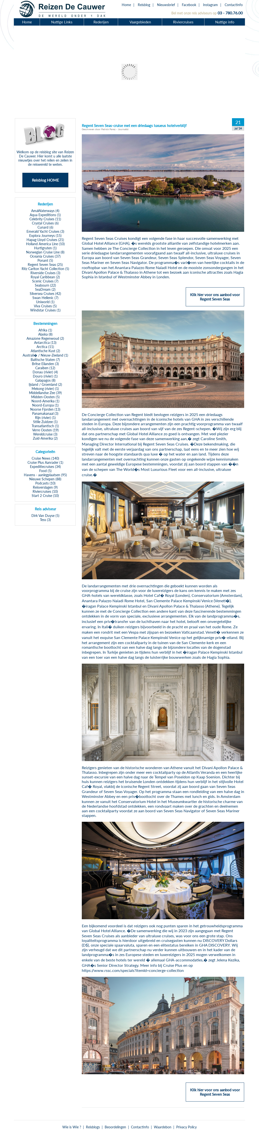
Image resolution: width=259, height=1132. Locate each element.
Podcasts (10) (45, 483)
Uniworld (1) (45, 302)
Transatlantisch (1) (45, 426)
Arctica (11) (45, 347)
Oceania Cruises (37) (45, 256)
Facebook (189, 5)
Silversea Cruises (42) (45, 293)
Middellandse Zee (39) (45, 393)
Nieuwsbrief (166, 5)
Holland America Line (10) (45, 244)
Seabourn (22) (45, 285)
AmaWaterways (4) (45, 211)
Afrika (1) (45, 330)
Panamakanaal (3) (45, 413)
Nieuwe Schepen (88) (45, 479)
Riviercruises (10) (45, 491)
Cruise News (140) (45, 458)
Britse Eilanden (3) (45, 364)
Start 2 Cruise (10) (45, 495)
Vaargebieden (140, 22)
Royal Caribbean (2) (45, 277)
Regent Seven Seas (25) (45, 264)
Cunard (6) (45, 227)
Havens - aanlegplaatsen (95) (45, 475)
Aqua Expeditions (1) (45, 215)
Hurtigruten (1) (45, 248)
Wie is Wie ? (71, 1127)
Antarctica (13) (45, 342)
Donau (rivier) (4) (45, 372)
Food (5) (45, 471)
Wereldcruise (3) (45, 434)
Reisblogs (93, 1127)
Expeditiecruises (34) (45, 466)
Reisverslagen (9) (45, 487)
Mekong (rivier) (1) (45, 389)
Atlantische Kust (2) (45, 351)
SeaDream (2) (45, 289)
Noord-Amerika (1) (45, 401)
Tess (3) (45, 520)
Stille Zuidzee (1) (45, 422)
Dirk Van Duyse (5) (45, 515)
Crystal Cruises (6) (45, 223)
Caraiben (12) (45, 368)
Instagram (210, 5)
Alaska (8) (45, 334)
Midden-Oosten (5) (45, 397)
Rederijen (101, 22)
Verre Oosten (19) (45, 430)
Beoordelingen (115, 1127)
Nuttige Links (62, 22)
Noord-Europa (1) (45, 405)
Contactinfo (234, 5)
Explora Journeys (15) (45, 235)
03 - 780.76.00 (230, 12)
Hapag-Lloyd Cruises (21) (45, 240)
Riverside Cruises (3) (45, 273)
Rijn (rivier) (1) (45, 418)
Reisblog (144, 5)
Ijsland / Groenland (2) (45, 384)
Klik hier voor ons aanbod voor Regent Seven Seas (215, 299)
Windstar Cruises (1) (45, 310)
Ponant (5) (45, 260)
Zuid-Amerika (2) (45, 438)
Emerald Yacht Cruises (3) (45, 231)
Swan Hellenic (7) (45, 298)
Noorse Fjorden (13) (45, 409)
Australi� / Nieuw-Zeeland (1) (45, 355)
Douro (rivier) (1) (45, 376)
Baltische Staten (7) (45, 360)
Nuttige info (224, 22)
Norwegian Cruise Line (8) (45, 252)
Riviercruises (183, 22)
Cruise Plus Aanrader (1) (45, 462)
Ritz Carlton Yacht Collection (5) (45, 269)
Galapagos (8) (45, 380)
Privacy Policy (186, 1127)
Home (126, 5)
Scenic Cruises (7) (45, 281)
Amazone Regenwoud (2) (45, 338)
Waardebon (162, 1127)
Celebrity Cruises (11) (45, 219)
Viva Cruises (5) (45, 306)
